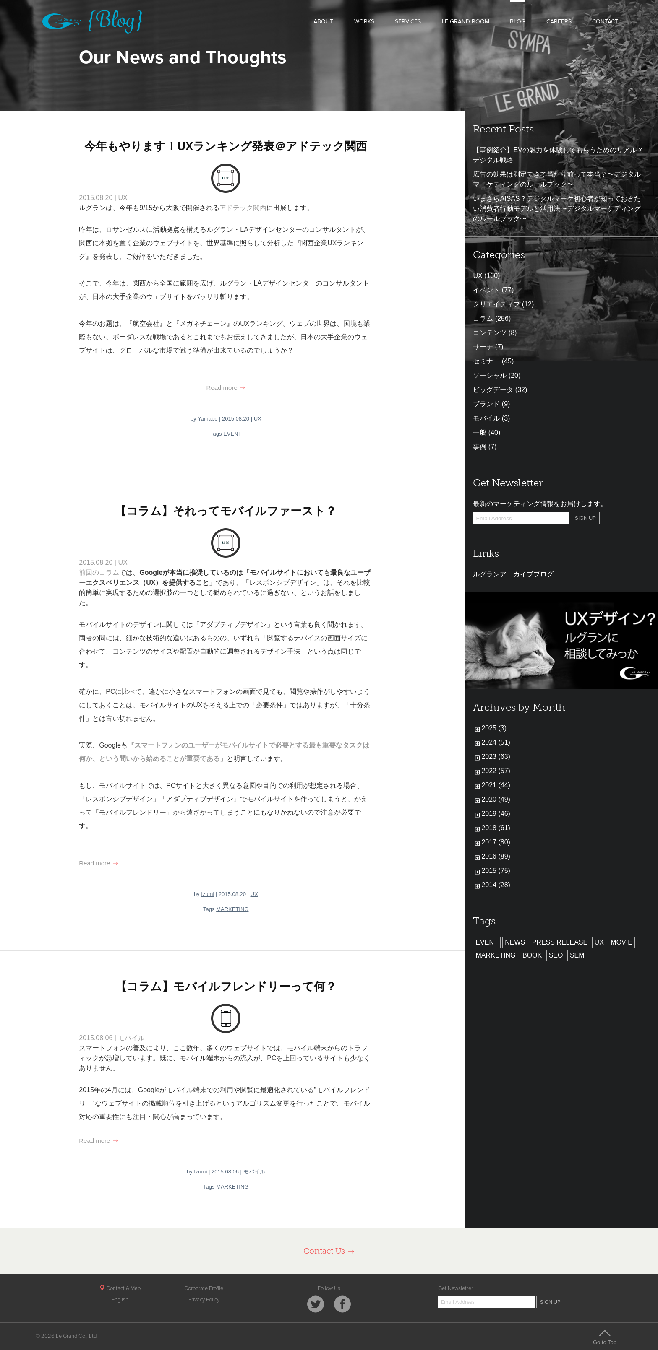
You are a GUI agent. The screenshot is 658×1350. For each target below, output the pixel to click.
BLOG (517, 21)
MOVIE (621, 942)
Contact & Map (120, 1288)
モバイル (131, 1037)
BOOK (532, 955)
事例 (479, 446)
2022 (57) (495, 770)
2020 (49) (495, 799)
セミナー (486, 361)
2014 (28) (495, 884)
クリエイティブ (496, 304)
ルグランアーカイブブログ (513, 574)
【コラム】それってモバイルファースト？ (226, 511)
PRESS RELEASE (560, 942)
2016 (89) (495, 856)
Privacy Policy (203, 1299)
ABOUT (323, 21)
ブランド (486, 404)
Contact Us (329, 1251)
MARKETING (232, 909)
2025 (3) (494, 728)
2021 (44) (495, 785)
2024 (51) (495, 742)
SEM (577, 955)
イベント (486, 289)
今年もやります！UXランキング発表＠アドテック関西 (225, 146)
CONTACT (605, 21)
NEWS (515, 942)
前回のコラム (99, 572)
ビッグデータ (493, 389)
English (120, 1299)
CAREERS (559, 21)
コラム (483, 318)
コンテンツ (490, 332)
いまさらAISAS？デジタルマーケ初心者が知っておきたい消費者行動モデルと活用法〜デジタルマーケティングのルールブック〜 (557, 208)
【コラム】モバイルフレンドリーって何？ (226, 986)
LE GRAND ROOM (465, 21)
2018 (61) (495, 827)
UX (122, 197)
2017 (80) (495, 842)
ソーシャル (490, 375)
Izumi (207, 894)
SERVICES (408, 21)
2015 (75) (495, 870)
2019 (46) (495, 813)
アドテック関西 (242, 207)
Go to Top (604, 1337)
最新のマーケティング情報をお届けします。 (540, 503)
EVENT (232, 434)
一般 (479, 432)
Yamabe (207, 418)
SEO (556, 955)
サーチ (483, 346)
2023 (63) (495, 756)
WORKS (364, 21)
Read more (225, 387)
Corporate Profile (203, 1288)
